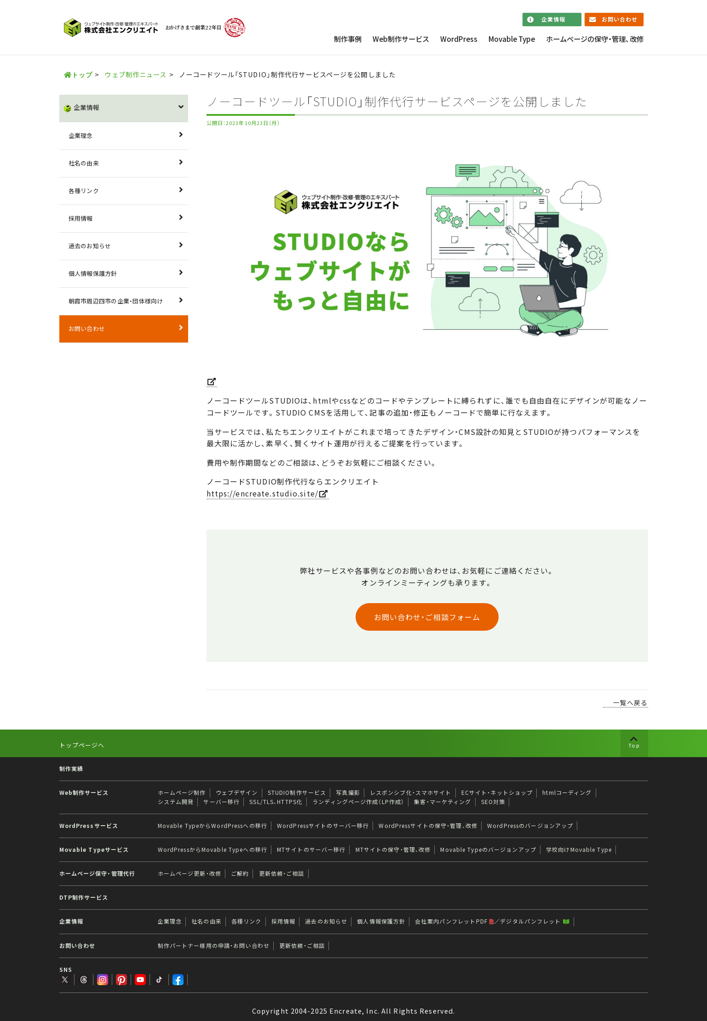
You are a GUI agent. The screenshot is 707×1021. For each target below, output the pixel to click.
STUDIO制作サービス (297, 792)
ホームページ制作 (182, 792)
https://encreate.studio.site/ (262, 493)
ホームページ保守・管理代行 (97, 873)
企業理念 (81, 135)
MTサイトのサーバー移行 (311, 849)
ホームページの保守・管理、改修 (595, 39)
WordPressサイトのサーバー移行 (323, 825)
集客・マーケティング (442, 802)
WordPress (458, 39)
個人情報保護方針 (93, 273)
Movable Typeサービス (94, 849)
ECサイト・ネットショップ (497, 792)
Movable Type (512, 39)
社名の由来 (84, 163)
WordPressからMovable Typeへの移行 (212, 849)
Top (633, 745)
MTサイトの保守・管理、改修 (393, 849)
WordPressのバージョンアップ (530, 825)
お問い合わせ (620, 19)
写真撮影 (348, 792)
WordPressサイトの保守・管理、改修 (428, 825)
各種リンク (84, 190)
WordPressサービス (89, 825)
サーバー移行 (221, 802)
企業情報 (553, 19)
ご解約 (240, 873)
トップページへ (82, 745)
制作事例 (348, 39)
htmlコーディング (567, 792)
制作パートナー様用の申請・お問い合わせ (214, 945)
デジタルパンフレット (534, 921)
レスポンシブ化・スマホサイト (411, 792)
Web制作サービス (401, 39)
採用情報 (81, 218)
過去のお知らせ (90, 245)
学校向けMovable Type (579, 849)
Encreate (345, 1002)
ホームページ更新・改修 (189, 873)
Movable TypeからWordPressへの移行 (212, 825)
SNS (65, 969)
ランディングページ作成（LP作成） (358, 802)
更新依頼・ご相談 (282, 873)
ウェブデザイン (237, 792)
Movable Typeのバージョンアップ (488, 849)
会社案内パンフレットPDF (454, 921)
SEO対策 (493, 802)
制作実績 (71, 768)
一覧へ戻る (630, 702)
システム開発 (176, 802)
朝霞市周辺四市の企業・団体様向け (116, 301)
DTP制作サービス (84, 897)
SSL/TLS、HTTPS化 (276, 802)
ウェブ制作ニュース (135, 74)
